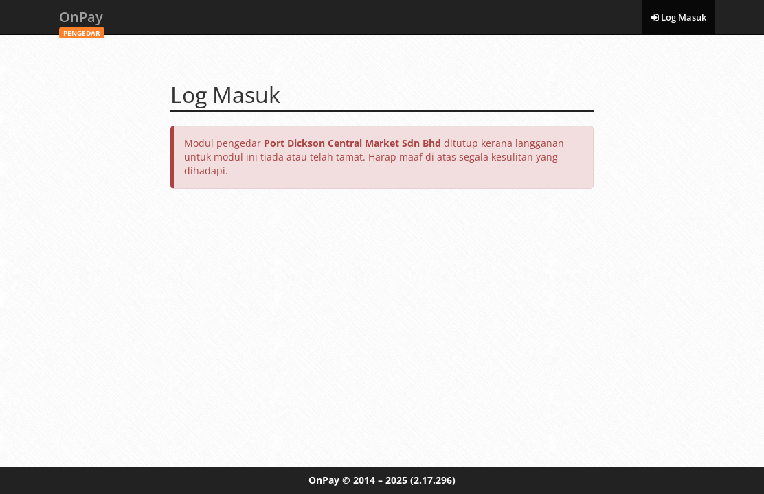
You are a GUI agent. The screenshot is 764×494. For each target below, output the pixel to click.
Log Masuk (678, 17)
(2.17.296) (433, 479)
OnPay (81, 21)
